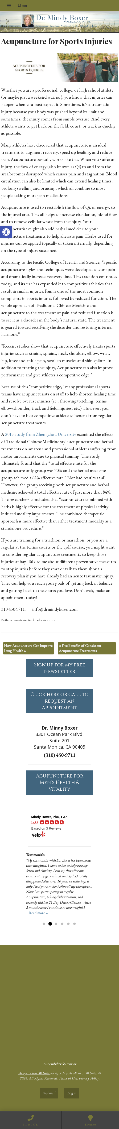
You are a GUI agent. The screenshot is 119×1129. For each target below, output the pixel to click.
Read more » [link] (38, 912)
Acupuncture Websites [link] (34, 1073)
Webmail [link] (49, 1092)
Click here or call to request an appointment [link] (59, 701)
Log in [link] (71, 1092)
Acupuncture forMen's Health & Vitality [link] (59, 783)
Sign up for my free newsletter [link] (59, 668)
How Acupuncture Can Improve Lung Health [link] (28, 648)
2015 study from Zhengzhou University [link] (40, 434)
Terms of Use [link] (67, 1078)
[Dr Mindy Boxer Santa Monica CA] (59, 1001)
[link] (6, 232)
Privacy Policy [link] (89, 1078)
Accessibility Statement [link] (59, 1063)
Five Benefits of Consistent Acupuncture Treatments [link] (80, 648)
